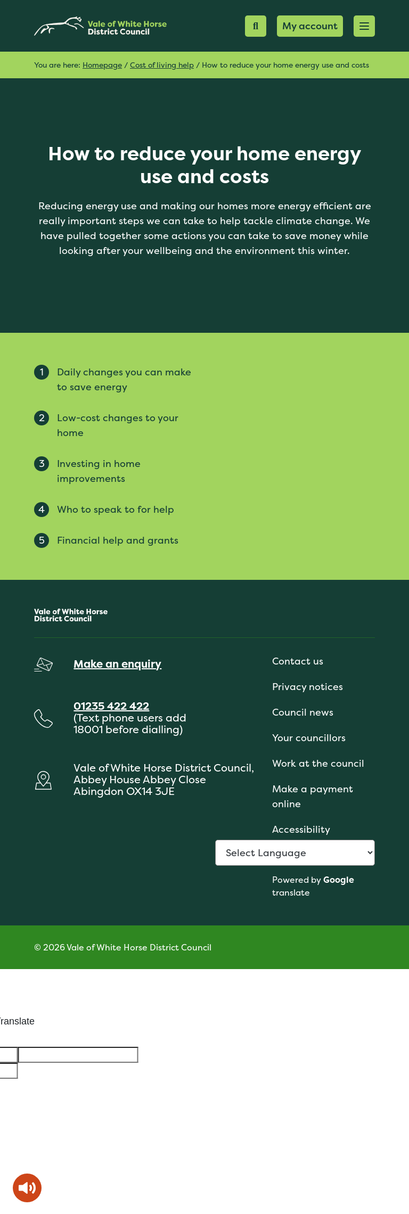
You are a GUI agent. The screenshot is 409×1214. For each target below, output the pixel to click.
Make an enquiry (117, 664)
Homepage (102, 65)
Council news (302, 712)
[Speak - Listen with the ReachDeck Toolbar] (27, 1188)
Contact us (297, 661)
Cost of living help (162, 65)
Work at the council (318, 763)
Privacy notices (307, 686)
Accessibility (301, 829)
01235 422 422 (111, 706)
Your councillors (309, 737)
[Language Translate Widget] (295, 853)
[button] (364, 26)
